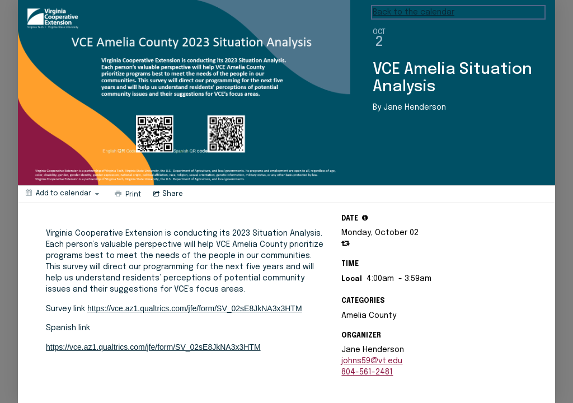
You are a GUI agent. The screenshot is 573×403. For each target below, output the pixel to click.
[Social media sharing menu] (167, 194)
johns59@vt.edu (371, 361)
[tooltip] (365, 217)
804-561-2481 (367, 372)
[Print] (127, 194)
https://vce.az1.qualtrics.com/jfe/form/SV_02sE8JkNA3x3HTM (194, 308)
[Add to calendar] (62, 193)
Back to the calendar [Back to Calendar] (413, 12)
